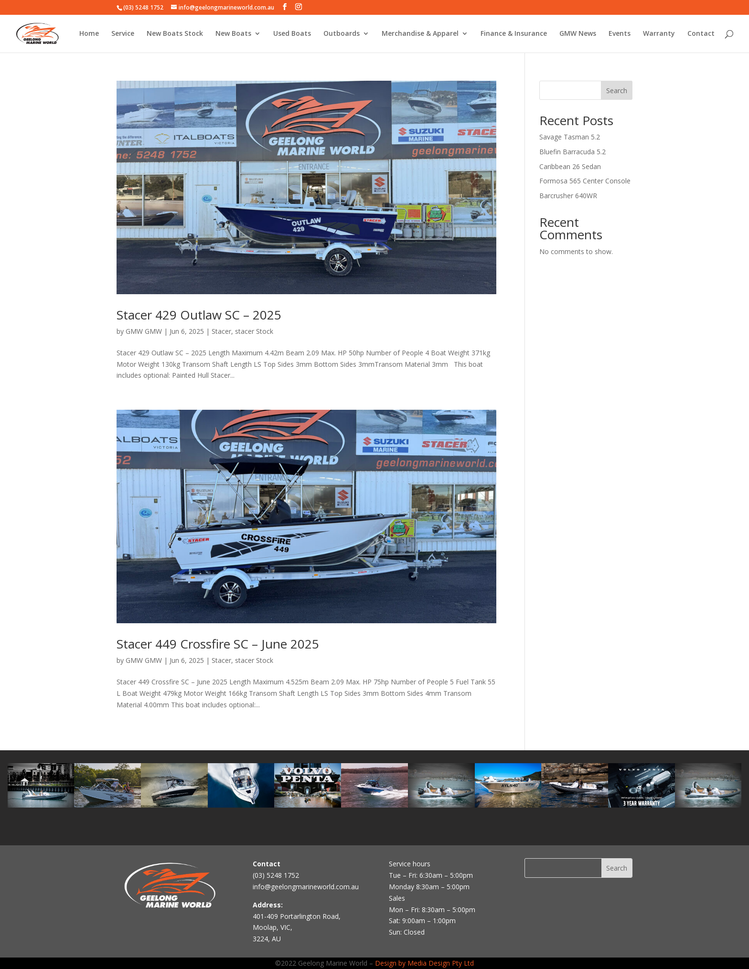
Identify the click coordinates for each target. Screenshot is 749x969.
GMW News (577, 34)
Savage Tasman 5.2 (569, 136)
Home (89, 34)
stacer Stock (254, 331)
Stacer (221, 331)
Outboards (341, 34)
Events (620, 34)
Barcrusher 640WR (568, 195)
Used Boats (292, 34)
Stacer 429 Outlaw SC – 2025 (199, 314)
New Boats (233, 34)
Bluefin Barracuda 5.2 (572, 151)
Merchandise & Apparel (420, 34)
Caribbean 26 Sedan (570, 166)
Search (616, 90)
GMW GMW (144, 331)
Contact (701, 34)
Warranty (659, 34)
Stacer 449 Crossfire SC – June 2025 (218, 643)
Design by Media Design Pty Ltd (424, 963)
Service (122, 34)
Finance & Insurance (514, 34)
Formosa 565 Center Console (585, 180)
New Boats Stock (175, 34)
